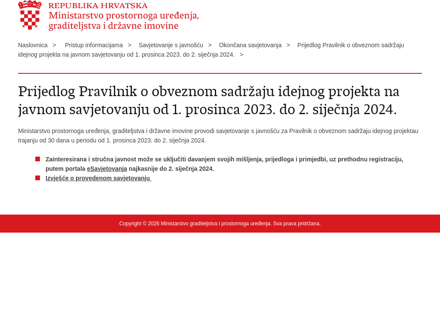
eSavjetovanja (107, 168)
